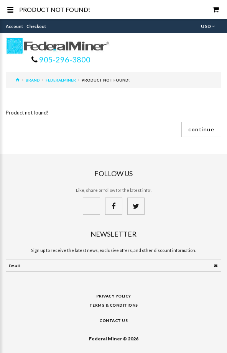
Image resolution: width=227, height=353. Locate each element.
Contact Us (113, 320)
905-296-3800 (64, 59)
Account (14, 26)
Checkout (36, 26)
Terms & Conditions (113, 305)
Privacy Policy (113, 296)
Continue (201, 129)
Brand (33, 80)
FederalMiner (61, 80)
